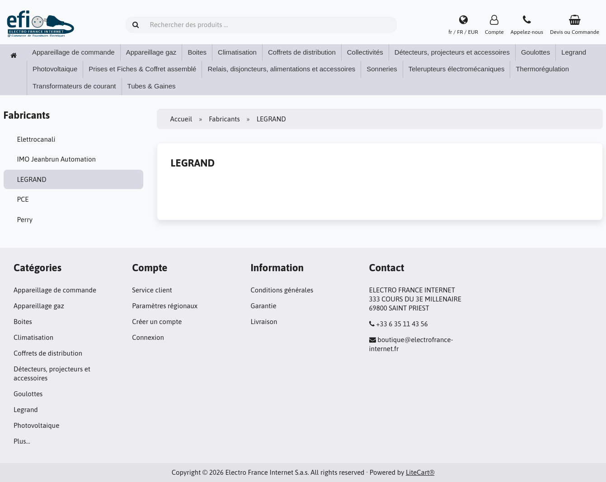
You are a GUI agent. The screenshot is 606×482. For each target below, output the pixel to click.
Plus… (22, 441)
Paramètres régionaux (164, 306)
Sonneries (381, 69)
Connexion (148, 337)
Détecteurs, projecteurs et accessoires (452, 52)
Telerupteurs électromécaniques (457, 69)
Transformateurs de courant (74, 86)
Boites (197, 52)
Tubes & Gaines (151, 86)
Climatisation (237, 52)
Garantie (263, 306)
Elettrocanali (36, 139)
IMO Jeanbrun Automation (56, 159)
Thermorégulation (542, 69)
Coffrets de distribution (302, 52)
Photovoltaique (55, 69)
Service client (152, 290)
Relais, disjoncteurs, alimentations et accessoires (281, 69)
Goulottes (535, 52)
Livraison (263, 321)
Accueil (181, 119)
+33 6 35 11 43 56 (402, 324)
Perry (25, 219)
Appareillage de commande (73, 52)
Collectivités (365, 52)
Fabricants (224, 119)
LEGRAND (32, 179)
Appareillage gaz (151, 52)
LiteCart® (420, 472)
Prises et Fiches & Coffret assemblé (142, 69)
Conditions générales (281, 290)
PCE (23, 199)
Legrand (573, 52)
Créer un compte (157, 321)
